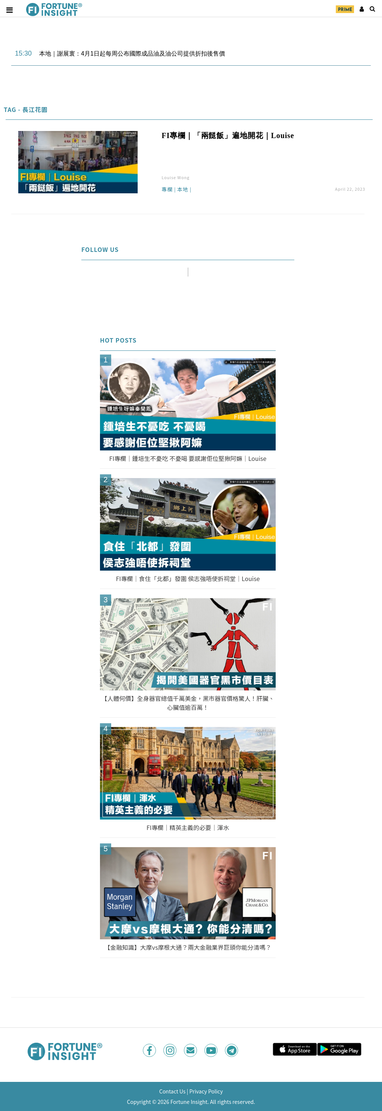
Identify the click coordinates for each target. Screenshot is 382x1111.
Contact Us (172, 1091)
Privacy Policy (206, 1091)
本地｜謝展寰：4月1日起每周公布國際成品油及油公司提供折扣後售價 (132, 53)
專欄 (167, 190)
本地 (182, 190)
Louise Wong (176, 177)
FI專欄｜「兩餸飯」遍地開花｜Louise (228, 135)
